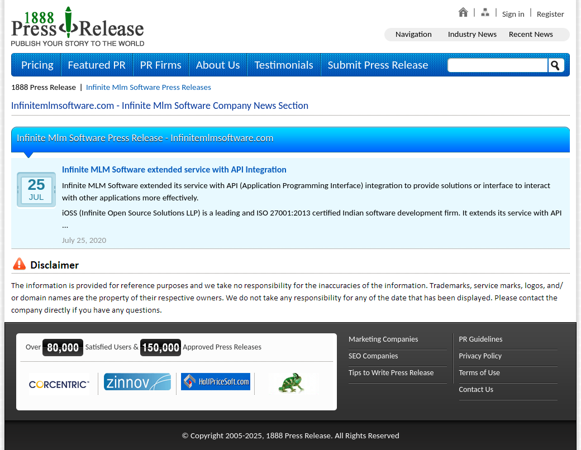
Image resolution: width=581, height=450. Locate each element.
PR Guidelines (481, 339)
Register (550, 14)
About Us (218, 65)
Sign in (513, 14)
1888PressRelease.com (77, 26)
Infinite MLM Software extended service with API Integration (174, 169)
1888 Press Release (43, 87)
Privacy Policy (480, 356)
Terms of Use (480, 372)
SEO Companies (373, 356)
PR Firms (161, 65)
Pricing (37, 65)
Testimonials (283, 65)
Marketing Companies (383, 339)
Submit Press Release (378, 65)
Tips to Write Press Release (391, 372)
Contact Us (476, 389)
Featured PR (97, 65)
